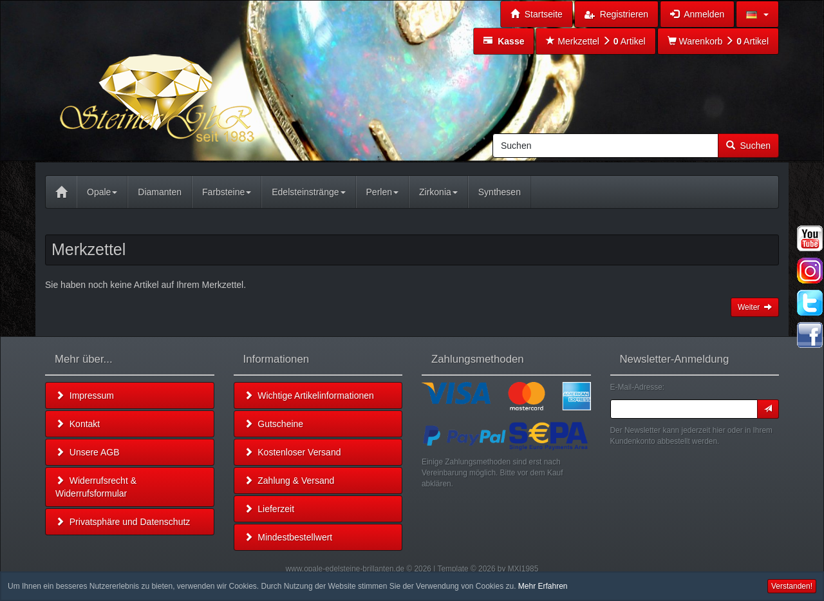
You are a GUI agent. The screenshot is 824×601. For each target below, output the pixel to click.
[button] (757, 14)
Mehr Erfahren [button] (543, 586)
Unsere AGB (87, 452)
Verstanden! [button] (791, 586)
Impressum (84, 395)
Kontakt (77, 424)
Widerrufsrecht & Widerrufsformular (95, 487)
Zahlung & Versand (289, 480)
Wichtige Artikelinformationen (309, 395)
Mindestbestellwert (288, 537)
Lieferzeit (269, 509)
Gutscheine (274, 424)
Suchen (748, 145)
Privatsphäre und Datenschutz (122, 522)
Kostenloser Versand (292, 452)
